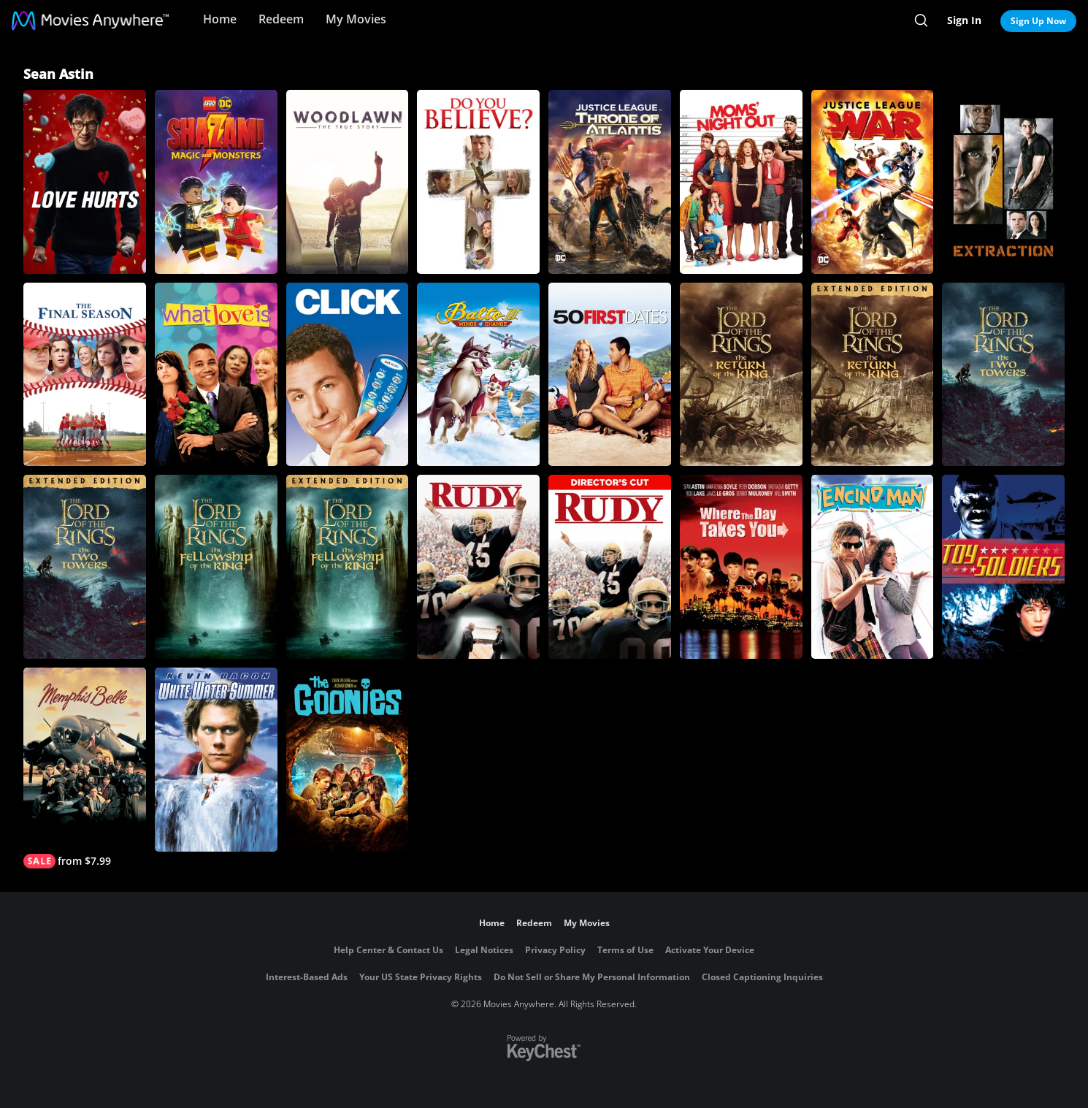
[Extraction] (1003, 182)
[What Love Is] (216, 375)
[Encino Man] (872, 567)
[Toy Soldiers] (1003, 567)
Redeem (281, 19)
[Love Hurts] (84, 182)
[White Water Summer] (216, 760)
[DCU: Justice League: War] (872, 182)
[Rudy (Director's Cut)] (609, 567)
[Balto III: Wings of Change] (478, 375)
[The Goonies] (347, 760)
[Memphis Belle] (84, 768)
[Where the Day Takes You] (741, 567)
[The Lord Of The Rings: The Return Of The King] (741, 375)
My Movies (356, 19)
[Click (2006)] (347, 375)
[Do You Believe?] (478, 182)
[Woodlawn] (347, 182)
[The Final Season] (84, 375)
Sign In (964, 20)
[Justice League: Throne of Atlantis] (609, 182)
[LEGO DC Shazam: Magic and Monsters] (216, 182)
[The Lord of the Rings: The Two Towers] (1003, 375)
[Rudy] (478, 567)
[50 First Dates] (609, 375)
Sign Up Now (1038, 21)
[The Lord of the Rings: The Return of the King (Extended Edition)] (872, 375)
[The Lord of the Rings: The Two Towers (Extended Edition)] (84, 567)
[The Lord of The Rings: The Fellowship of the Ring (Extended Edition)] (347, 567)
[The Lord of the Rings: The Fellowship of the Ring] (216, 567)
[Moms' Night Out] (741, 182)
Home (220, 19)
